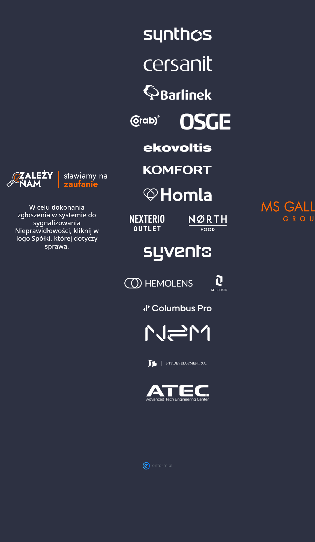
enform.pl (157, 465)
